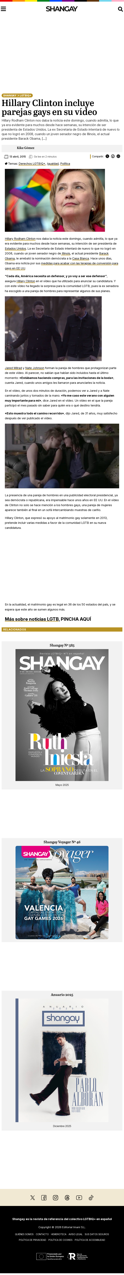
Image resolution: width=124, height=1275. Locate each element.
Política (65, 163)
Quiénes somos (24, 1234)
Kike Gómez (25, 148)
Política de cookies (60, 1240)
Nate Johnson (34, 368)
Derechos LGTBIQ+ (32, 163)
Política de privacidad (32, 1240)
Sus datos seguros (97, 1234)
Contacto (42, 1234)
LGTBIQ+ (25, 95)
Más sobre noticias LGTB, (32, 619)
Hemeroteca (58, 1234)
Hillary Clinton (25, 281)
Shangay (9, 95)
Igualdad (53, 163)
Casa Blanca (80, 258)
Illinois (65, 253)
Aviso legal (76, 1234)
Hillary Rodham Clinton (20, 238)
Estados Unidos (15, 248)
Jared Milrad (13, 368)
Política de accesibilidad (90, 1240)
